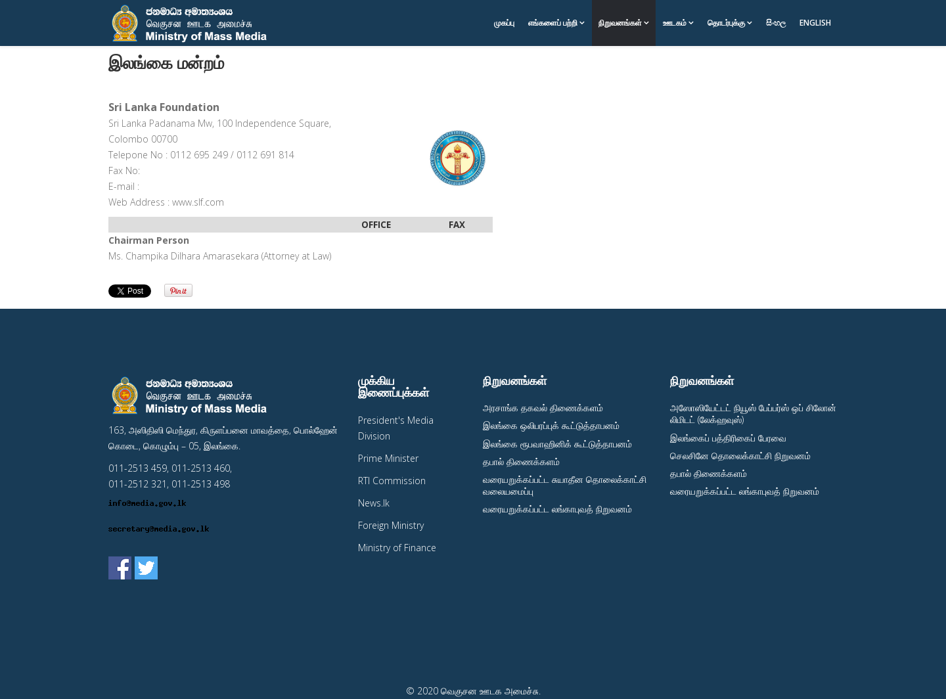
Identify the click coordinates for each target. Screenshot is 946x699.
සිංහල (776, 22)
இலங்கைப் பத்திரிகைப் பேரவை (728, 438)
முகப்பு (504, 22)
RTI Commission (392, 480)
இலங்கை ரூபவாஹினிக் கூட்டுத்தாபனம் (557, 444)
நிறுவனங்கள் (620, 22)
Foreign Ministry (391, 525)
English (815, 22)
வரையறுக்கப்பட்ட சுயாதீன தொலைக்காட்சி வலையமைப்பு (564, 485)
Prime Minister (388, 458)
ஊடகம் (675, 22)
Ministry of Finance (397, 547)
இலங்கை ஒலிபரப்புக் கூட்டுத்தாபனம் (551, 425)
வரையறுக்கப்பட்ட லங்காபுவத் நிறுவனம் (557, 509)
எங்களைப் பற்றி (552, 22)
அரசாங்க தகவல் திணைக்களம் (543, 407)
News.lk (374, 503)
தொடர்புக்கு (726, 22)
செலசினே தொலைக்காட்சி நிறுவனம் (740, 455)
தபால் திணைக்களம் (521, 461)
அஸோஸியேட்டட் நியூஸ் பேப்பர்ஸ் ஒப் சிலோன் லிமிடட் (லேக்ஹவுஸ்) (753, 413)
